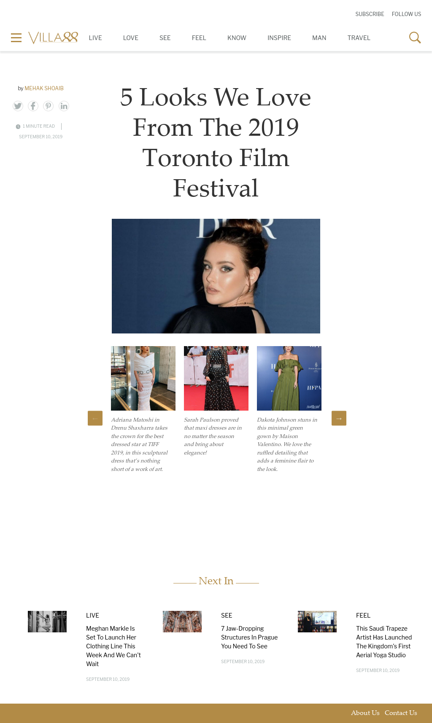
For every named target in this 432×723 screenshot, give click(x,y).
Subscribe (369, 14)
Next (339, 418)
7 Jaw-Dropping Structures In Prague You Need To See (249, 637)
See (165, 37)
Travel (359, 37)
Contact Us (401, 713)
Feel (199, 37)
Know (236, 37)
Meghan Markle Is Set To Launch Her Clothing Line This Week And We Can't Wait (113, 646)
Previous (95, 418)
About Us (365, 713)
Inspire (279, 37)
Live (95, 37)
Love (130, 37)
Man (319, 37)
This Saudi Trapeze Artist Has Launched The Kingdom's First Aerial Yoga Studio (384, 641)
